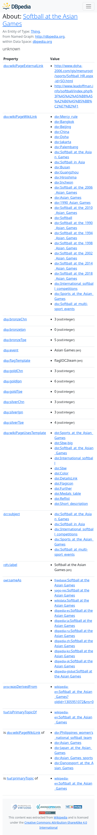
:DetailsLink (65, 478)
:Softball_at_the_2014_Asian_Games (73, 266)
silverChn (13, 401)
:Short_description (71, 503)
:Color (61, 473)
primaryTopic (20, 778)
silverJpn (13, 412)
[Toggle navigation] (88, 6)
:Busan (62, 167)
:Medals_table (67, 493)
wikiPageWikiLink (20, 116)
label (10, 564)
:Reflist (62, 498)
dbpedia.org (42, 41)
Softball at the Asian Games (40, 20)
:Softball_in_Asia (69, 162)
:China (61, 131)
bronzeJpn (14, 329)
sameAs (12, 580)
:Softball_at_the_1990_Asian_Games (73, 225)
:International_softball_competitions (73, 286)
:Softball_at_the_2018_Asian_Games (73, 276)
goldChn (13, 370)
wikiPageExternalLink (23, 65)
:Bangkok (64, 121)
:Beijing (62, 126)
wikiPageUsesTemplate (24, 432)
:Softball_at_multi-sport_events (71, 306)
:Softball (63, 217)
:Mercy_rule (66, 116)
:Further (63, 488)
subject (11, 514)
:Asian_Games (67, 197)
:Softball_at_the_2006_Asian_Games (73, 190)
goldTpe (12, 391)
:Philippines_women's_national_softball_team (73, 735)
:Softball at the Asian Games (71, 583)
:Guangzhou (66, 172)
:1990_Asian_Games (72, 202)
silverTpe (13, 422)
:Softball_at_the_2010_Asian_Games (73, 210)
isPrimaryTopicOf (20, 712)
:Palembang (66, 147)
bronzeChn (15, 319)
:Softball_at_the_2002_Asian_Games (73, 256)
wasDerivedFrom (20, 686)
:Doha (61, 136)
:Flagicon (63, 483)
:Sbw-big (63, 443)
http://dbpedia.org (50, 36)
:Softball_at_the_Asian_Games (73, 717)
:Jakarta (62, 142)
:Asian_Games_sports (73, 758)
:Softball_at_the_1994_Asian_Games (73, 235)
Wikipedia (60, 817)
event (10, 350)
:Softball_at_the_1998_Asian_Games (73, 245)
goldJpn (12, 381)
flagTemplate (16, 360)
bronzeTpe (14, 339)
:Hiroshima (65, 177)
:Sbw (60, 468)
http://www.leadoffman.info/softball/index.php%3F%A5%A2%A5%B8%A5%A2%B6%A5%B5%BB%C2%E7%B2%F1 (73, 96)
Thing (35, 31)
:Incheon (63, 182)
